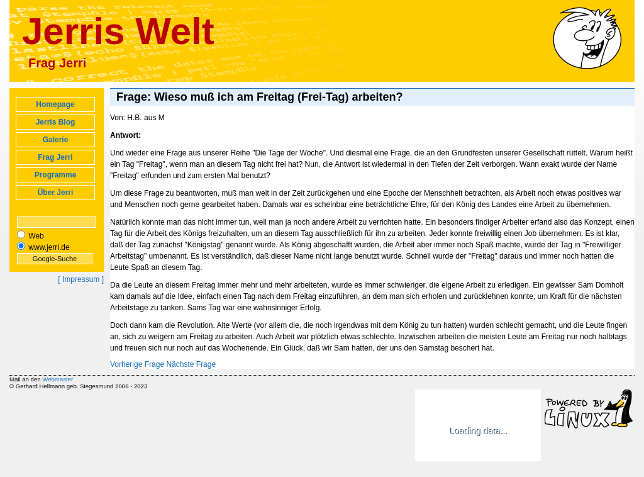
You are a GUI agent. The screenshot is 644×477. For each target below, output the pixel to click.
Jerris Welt (118, 31)
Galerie (56, 139)
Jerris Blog (55, 122)
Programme (56, 175)
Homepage (55, 104)
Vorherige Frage (137, 364)
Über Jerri (56, 192)
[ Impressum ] (81, 279)
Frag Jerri (55, 157)
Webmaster (57, 379)
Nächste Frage (191, 364)
